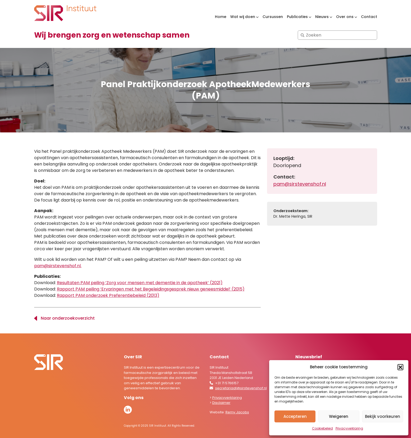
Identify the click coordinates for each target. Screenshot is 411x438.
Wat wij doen (242, 17)
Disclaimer (221, 402)
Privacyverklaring (349, 428)
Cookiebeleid (322, 428)
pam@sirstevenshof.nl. (58, 266)
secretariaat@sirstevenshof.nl (241, 388)
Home (220, 17)
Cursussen (273, 17)
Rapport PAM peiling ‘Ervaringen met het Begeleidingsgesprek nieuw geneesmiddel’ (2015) (151, 289)
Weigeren (338, 416)
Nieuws (322, 17)
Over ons (345, 17)
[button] (400, 367)
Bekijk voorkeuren (382, 416)
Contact (369, 17)
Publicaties (297, 17)
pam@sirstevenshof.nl (299, 184)
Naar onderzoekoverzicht (68, 318)
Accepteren (295, 416)
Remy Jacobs (237, 412)
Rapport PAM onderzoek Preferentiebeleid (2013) (108, 295)
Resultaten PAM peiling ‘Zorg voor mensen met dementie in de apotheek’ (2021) (140, 283)
